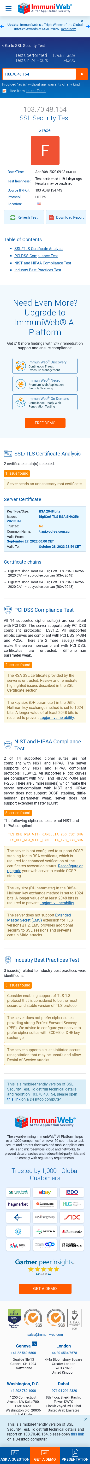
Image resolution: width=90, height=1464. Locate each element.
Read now (68, 29)
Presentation (75, 1459)
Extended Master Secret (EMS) (39, 917)
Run (81, 74)
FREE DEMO (45, 423)
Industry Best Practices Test (37, 270)
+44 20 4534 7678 (63, 1353)
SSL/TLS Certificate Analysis (38, 248)
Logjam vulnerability (57, 717)
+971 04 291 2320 (63, 1391)
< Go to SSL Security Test (23, 45)
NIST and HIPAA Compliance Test (42, 263)
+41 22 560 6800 (23, 1353)
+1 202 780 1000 (23, 1391)
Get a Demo (45, 1288)
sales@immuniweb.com (45, 1334)
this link (77, 1434)
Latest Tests (36, 91)
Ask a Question (15, 1459)
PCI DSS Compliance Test (36, 256)
